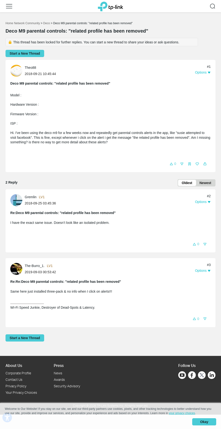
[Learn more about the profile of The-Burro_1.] (17, 269)
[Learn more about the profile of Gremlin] (17, 200)
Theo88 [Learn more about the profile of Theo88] (30, 68)
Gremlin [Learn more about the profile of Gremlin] (30, 197)
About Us (14, 365)
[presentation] (16, 71)
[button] (9, 6)
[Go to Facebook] (192, 375)
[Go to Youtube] (182, 375)
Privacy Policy (16, 386)
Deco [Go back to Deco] (46, 23)
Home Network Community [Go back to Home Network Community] (23, 23)
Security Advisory (67, 386)
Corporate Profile (18, 373)
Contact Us (14, 379)
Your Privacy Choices (21, 392)
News (58, 373)
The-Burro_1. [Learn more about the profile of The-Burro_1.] (34, 266)
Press (59, 365)
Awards (59, 379)
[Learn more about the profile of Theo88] (17, 70)
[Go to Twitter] (202, 375)
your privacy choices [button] (182, 413)
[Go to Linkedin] (211, 375)
